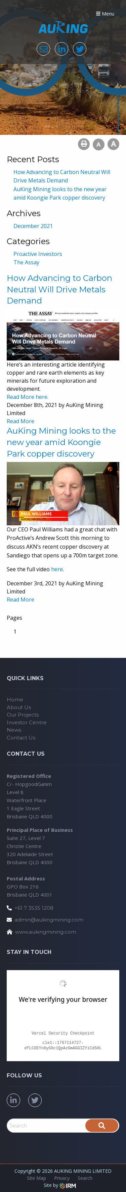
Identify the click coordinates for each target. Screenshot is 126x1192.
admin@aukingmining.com (48, 920)
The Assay (26, 262)
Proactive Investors (37, 254)
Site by (60, 1185)
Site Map (36, 1178)
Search (85, 1178)
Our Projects (23, 714)
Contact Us (21, 737)
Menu (105, 13)
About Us (19, 707)
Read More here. (27, 397)
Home (15, 699)
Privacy (62, 1178)
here (57, 569)
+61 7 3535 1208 (33, 908)
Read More (20, 421)
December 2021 (33, 226)
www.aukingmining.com (45, 932)
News (14, 730)
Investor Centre (27, 722)
